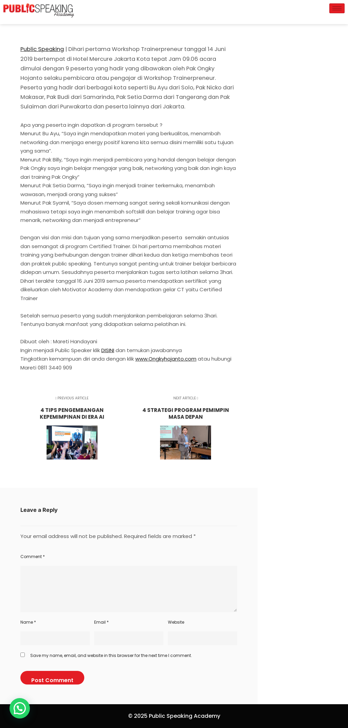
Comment (32, 556)
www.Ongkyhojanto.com (165, 358)
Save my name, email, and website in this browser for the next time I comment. (111, 655)
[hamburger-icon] (337, 8)
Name (28, 622)
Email (101, 622)
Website (176, 622)
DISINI (107, 350)
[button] (20, 708)
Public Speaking (42, 49)
